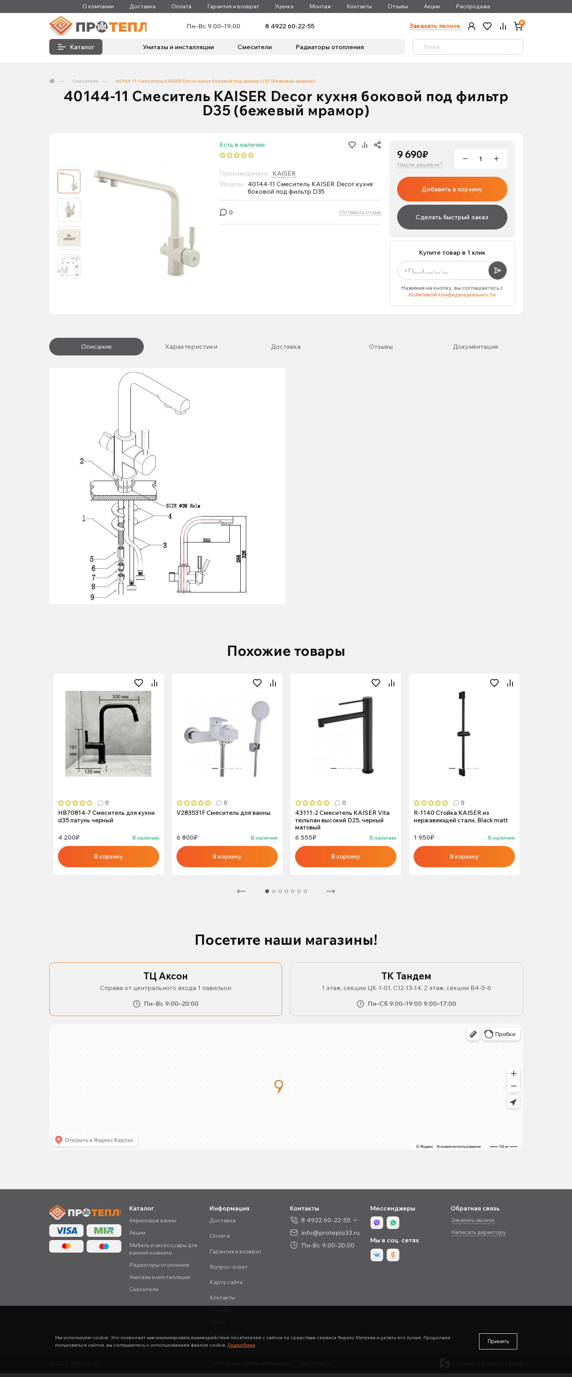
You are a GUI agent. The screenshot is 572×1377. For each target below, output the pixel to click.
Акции (432, 6)
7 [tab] (305, 895)
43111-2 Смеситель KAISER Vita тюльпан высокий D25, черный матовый (344, 823)
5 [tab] (292, 895)
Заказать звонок (434, 27)
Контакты (359, 6)
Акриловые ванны (158, 1224)
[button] (471, 27)
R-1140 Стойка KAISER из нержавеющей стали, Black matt (463, 819)
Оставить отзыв (360, 214)
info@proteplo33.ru (333, 1236)
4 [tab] (120, 786)
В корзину (108, 860)
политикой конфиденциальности (452, 297)
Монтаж (320, 6)
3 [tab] (112, 786)
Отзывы (398, 6)
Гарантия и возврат (233, 6)
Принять (498, 1341)
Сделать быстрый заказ (452, 219)
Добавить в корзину (452, 191)
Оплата (181, 6)
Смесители (255, 49)
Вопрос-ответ (233, 1270)
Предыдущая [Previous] (241, 895)
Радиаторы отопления (329, 49)
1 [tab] (96, 786)
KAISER (284, 176)
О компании (98, 6)
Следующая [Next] (330, 895)
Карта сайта (230, 1286)
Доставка (143, 6)
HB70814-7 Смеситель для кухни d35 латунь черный (108, 819)
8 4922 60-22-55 (298, 27)
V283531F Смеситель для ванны (225, 816)
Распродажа (473, 6)
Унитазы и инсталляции (178, 49)
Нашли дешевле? (420, 167)
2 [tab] (104, 786)
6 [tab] (299, 895)
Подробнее (241, 1345)
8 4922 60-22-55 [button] (328, 1224)
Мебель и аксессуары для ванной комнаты (168, 1252)
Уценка (284, 6)
